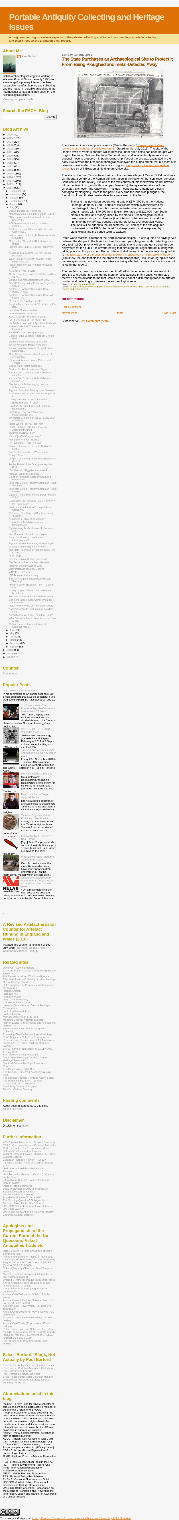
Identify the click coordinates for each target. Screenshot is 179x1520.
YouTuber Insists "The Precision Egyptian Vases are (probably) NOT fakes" (38, 708)
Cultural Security (12, 1156)
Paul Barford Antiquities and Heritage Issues (28, 1365)
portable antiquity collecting (84, 286)
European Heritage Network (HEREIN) (25, 1159)
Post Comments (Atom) (94, 321)
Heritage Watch (12, 996)
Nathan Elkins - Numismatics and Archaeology (29, 1022)
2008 (10, 657)
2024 (10, 141)
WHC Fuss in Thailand (21, 572)
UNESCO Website (13, 1208)
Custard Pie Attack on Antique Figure (28, 369)
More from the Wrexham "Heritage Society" (31, 605)
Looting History (11, 1013)
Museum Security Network (18, 1194)
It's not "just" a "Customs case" (25, 436)
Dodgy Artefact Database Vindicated (28, 341)
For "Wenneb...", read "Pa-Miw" (25, 442)
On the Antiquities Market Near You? (28, 345)
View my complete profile (18, 99)
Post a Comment (71, 306)
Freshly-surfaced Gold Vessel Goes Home (31, 596)
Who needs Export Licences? (20, 690)
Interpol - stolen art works (17, 1185)
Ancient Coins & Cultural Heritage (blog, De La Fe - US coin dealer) (28, 1301)
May (12, 633)
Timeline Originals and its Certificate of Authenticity (35, 816)
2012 (10, 184)
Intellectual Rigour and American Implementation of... (26, 413)
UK (87, 289)
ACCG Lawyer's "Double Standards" (28, 316)
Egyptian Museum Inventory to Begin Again (31, 543)
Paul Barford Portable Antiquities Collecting (28, 1367)
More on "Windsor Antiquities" (24, 473)
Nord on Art (9, 1025)
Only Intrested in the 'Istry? (23, 313)
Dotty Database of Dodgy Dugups (26, 568)
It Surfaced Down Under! (17, 1002)
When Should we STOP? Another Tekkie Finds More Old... (30, 260)
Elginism (8, 973)
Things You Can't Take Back (19, 1083)
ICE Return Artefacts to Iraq (23, 575)
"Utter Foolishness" (19, 504)
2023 (10, 144)
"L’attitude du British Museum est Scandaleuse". (26, 523)
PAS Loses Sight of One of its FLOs (27, 320)
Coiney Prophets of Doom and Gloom (28, 399)
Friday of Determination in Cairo (25, 565)
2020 (10, 155)
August (14, 204)
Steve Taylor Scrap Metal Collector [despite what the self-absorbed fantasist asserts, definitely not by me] (28, 1379)
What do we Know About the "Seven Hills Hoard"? (37, 858)
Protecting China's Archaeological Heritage (27, 1034)
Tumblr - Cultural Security (17, 1089)
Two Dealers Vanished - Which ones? (28, 452)
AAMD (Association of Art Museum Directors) (29, 1142)
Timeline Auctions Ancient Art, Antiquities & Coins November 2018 (38, 752)
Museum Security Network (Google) (23, 1019)
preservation (105, 286)
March (13, 640)
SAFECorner (10, 1051)
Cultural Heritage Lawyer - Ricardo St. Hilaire (29, 1153)
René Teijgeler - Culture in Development (26, 1037)
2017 (10, 166)
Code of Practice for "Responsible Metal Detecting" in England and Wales (26, 1149)
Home (120, 313)
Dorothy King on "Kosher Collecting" (28, 559)
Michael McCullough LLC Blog (20, 1016)
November (16, 194)
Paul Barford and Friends (17, 1370)
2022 (10, 148)
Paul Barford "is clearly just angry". (27, 332)
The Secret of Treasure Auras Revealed (29, 562)
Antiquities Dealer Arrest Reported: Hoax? (31, 615)
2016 (10, 169)
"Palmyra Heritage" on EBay (23, 402)
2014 (10, 177)
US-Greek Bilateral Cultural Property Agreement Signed (28, 428)
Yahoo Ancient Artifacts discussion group (26, 1282)
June (13, 630)
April (12, 636)
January (14, 646)
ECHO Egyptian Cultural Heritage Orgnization (29, 970)
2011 (10, 187)
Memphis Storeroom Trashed (24, 439)
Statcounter (10, 673)
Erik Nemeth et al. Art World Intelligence (26, 976)
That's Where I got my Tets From (26, 423)
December (16, 191)
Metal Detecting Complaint (36, 773)
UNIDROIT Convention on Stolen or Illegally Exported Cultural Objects (28, 1213)
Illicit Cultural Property (15, 999)
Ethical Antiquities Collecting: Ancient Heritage (29, 979)
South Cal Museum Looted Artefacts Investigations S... (28, 538)
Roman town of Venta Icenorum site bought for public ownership (113, 146)
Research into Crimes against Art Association (29, 1040)
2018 (10, 162)
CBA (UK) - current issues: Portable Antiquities (30, 1145)
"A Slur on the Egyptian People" (25, 301)
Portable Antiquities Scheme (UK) (22, 1197)
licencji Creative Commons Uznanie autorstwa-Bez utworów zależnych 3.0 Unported (81, 1518)
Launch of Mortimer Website (23, 310)
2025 (10, 138)
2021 (10, 152)
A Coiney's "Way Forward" (22, 270)
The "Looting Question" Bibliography (24, 1200)
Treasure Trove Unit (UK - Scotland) (23, 1203)
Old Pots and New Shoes (22, 433)
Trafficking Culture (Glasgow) (20, 1086)
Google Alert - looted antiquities (25, 366)
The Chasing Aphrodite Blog (19, 1068)
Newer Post (69, 313)
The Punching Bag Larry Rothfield (22, 1080)
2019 (10, 159)
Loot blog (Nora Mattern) (17, 1011)
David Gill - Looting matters (18, 967)
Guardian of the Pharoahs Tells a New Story (32, 500)
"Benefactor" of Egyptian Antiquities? (28, 470)
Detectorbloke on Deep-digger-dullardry (35, 796)
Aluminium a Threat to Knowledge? (27, 519)
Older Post (169, 313)
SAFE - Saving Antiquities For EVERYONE (28, 1048)
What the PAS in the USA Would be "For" (35, 730)
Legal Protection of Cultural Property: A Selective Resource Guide (25, 1190)
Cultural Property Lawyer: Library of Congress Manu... (27, 625)
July (12, 207)
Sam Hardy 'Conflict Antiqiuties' (21, 1054)
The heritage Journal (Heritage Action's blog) (29, 1077)
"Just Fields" (15, 556)
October (14, 197)
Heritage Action (11, 990)
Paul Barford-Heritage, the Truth (21, 1373)
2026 (10, 134)
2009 (10, 653)
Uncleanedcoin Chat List (17, 1285)
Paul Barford (29, 56)
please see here (12, 1108)
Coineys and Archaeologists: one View (29, 280)
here (25, 1125)
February (15, 643)
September (16, 201)
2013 (10, 180)
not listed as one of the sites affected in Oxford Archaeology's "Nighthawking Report (118, 254)
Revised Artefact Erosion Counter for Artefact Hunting (25, 949)
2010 (10, 649)
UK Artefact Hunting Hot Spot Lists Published (32, 323)
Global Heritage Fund (15, 982)
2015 (10, 173)
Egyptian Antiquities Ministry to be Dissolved (32, 390)
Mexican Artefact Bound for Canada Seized (31, 214)
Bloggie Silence (17, 455)
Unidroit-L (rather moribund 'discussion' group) (29, 1279)
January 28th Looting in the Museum (28, 546)
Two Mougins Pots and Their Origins (28, 534)
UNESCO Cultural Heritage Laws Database (28, 1206)
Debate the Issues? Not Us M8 (25, 210)
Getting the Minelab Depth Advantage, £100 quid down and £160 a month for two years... (37, 882)
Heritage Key (10, 993)
